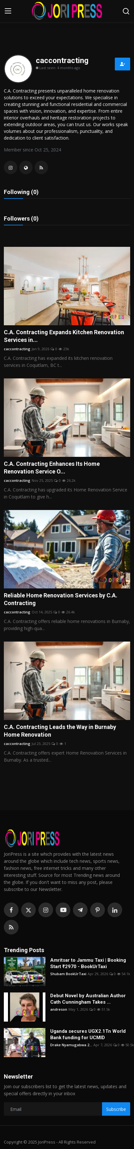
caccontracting (17, 348)
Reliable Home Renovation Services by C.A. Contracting (60, 599)
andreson (58, 1009)
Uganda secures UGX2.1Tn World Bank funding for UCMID (88, 1034)
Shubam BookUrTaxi (68, 973)
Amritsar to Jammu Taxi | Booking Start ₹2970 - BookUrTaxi (88, 963)
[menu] (8, 11)
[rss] (11, 927)
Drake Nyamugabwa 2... (71, 1044)
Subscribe (116, 1109)
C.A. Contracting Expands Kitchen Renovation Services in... (64, 336)
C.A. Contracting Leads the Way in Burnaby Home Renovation (60, 731)
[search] (126, 11)
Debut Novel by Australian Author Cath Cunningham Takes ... (88, 999)
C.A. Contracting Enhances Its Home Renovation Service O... (52, 467)
